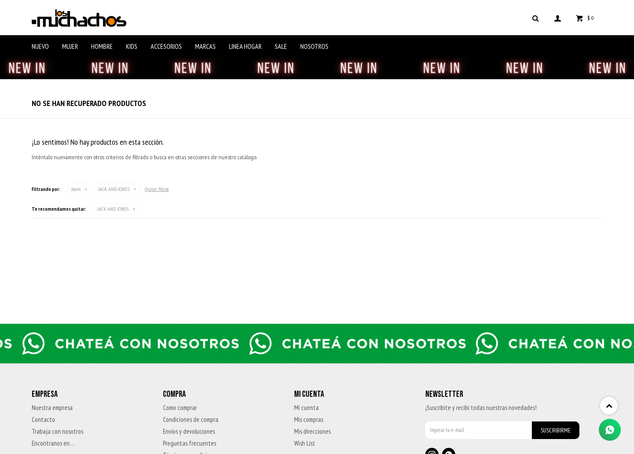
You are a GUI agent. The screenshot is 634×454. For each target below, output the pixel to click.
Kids (131, 46)
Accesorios (166, 46)
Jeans (76, 189)
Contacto (43, 419)
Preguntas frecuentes (189, 443)
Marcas (205, 46)
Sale (281, 46)
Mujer (70, 46)
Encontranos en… (53, 443)
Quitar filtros (157, 189)
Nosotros (314, 46)
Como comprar (180, 407)
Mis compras (308, 419)
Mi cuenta (306, 407)
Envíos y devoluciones (189, 431)
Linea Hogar (245, 46)
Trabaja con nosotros (57, 431)
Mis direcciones (312, 431)
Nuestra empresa (52, 407)
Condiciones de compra (190, 419)
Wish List (304, 443)
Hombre (102, 46)
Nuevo (40, 46)
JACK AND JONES (113, 189)
